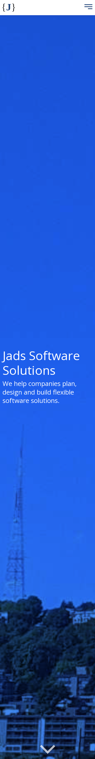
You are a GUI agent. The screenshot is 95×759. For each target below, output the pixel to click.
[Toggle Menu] (87, 8)
